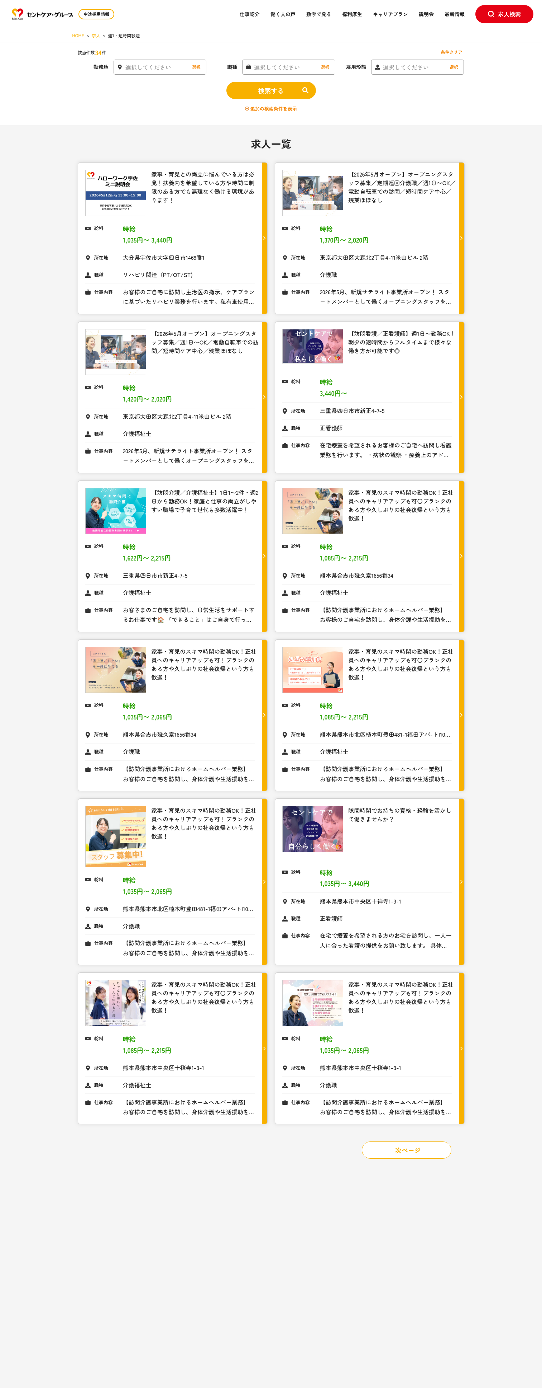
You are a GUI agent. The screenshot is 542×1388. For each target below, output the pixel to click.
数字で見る (318, 14)
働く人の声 (283, 14)
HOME (78, 35)
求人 (96, 35)
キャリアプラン (390, 14)
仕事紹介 (250, 14)
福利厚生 (352, 14)
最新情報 (455, 14)
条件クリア (451, 52)
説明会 (426, 14)
